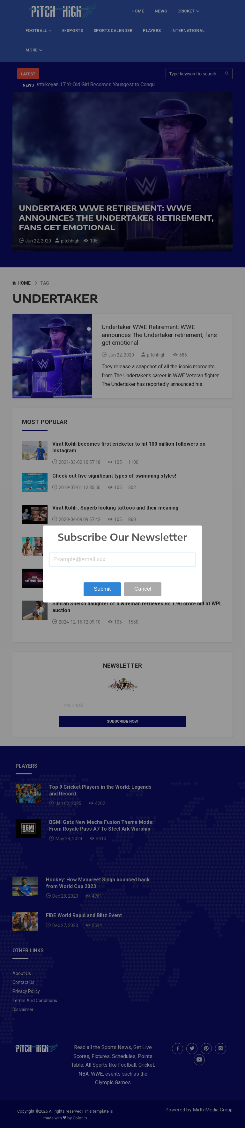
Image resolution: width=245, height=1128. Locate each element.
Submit (102, 589)
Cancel (142, 589)
